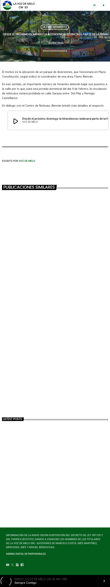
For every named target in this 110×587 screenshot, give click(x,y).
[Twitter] (12, 565)
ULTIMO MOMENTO (54, 27)
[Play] (103, 5)
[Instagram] (17, 565)
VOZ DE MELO (27, 161)
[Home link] (19, 5)
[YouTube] (7, 565)
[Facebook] (22, 565)
